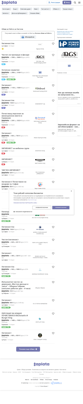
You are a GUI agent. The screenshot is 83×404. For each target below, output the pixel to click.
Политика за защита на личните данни (46, 383)
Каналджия (8, 219)
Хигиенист (7, 88)
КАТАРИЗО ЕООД (40, 156)
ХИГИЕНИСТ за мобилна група (14, 154)
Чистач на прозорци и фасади (13, 56)
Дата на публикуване (20, 13)
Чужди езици (72, 9)
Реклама (41, 388)
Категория (6, 9)
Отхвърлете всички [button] (40, 207)
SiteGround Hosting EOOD (40, 94)
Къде (16, 9)
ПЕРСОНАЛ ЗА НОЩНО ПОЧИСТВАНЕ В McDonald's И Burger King (16, 329)
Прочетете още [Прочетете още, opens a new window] (32, 199)
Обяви (42, 393)
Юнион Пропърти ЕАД (40, 142)
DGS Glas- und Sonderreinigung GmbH (40, 63)
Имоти (26, 393)
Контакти (65, 383)
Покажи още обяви (28, 363)
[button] (41, 202)
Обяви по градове (66, 386)
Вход (67, 2)
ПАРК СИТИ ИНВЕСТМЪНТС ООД (40, 251)
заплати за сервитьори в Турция (64, 34)
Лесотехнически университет (40, 180)
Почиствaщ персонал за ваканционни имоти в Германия (14, 120)
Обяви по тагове (77, 386)
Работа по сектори (7, 386)
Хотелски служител (12, 72)
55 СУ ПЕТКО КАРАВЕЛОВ (40, 316)
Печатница (49, 393)
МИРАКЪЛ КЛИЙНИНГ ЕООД (40, 283)
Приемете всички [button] (60, 207)
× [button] (71, 191)
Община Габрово (40, 299)
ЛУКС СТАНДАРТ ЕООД (40, 353)
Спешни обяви (36, 13)
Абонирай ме (29, 37)
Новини (57, 393)
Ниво (38, 9)
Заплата (5, 13)
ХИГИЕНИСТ (8, 166)
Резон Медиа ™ (44, 400)
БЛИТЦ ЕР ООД (40, 335)
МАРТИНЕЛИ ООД (40, 170)
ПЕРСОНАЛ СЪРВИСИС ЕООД (40, 126)
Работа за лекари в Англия (63, 33)
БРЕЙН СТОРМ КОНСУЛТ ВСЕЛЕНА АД (40, 241)
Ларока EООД (40, 49)
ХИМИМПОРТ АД (40, 107)
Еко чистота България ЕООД (40, 226)
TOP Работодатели (48, 386)
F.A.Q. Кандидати (26, 386)
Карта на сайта (57, 386)
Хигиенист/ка (9, 43)
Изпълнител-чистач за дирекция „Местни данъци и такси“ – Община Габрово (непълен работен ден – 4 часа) (16, 296)
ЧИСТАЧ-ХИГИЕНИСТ (12, 177)
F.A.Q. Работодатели (37, 386)
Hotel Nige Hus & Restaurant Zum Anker (40, 79)
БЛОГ (19, 386)
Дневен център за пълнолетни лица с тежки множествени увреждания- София (40, 267)
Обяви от (60, 9)
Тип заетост (49, 9)
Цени (16, 383)
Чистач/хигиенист (11, 248)
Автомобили (34, 393)
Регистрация (54, 2)
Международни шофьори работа (65, 31)
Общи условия (24, 383)
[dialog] (41, 202)
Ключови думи (27, 9)
